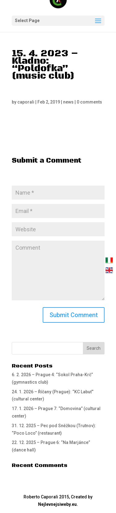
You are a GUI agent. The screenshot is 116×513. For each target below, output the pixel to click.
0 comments (89, 101)
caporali (25, 101)
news (68, 101)
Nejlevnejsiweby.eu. (58, 504)
